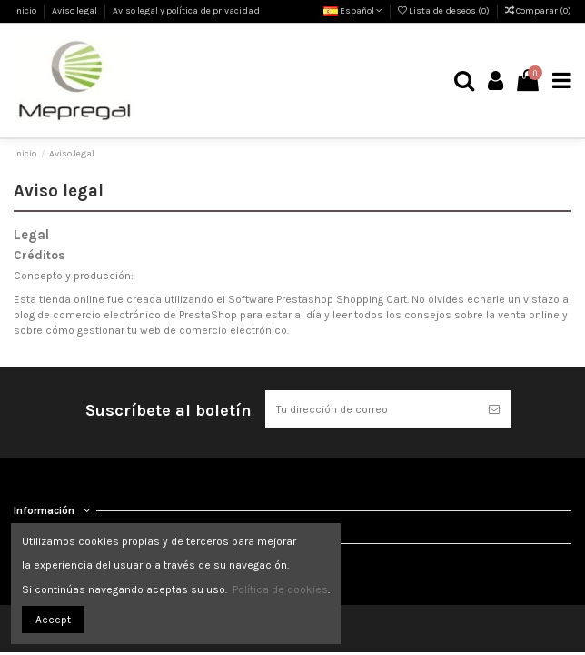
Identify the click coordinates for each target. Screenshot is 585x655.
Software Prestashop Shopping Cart (317, 299)
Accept (53, 619)
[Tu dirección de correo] (371, 409)
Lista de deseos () (444, 10)
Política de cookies (280, 589)
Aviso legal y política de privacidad (186, 10)
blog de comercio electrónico (87, 314)
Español (352, 10)
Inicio (26, 10)
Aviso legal (75, 10)
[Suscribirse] (494, 409)
